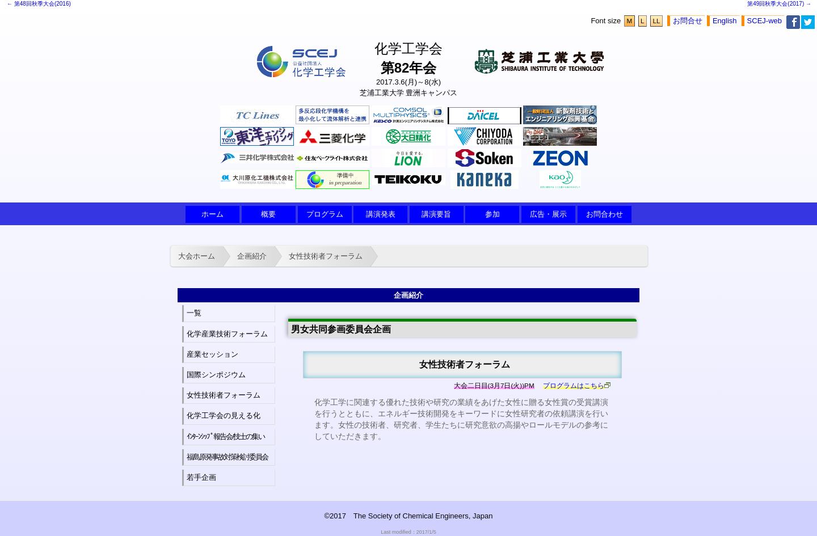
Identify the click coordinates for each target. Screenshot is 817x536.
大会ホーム (196, 256)
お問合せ (687, 20)
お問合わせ (604, 214)
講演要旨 (436, 214)
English (725, 20)
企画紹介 (252, 256)
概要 (268, 214)
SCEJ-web (764, 20)
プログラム (324, 214)
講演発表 (380, 214)
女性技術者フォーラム (326, 256)
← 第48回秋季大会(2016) (39, 4)
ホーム (212, 214)
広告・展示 (548, 214)
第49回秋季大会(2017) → (779, 4)
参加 (492, 214)
